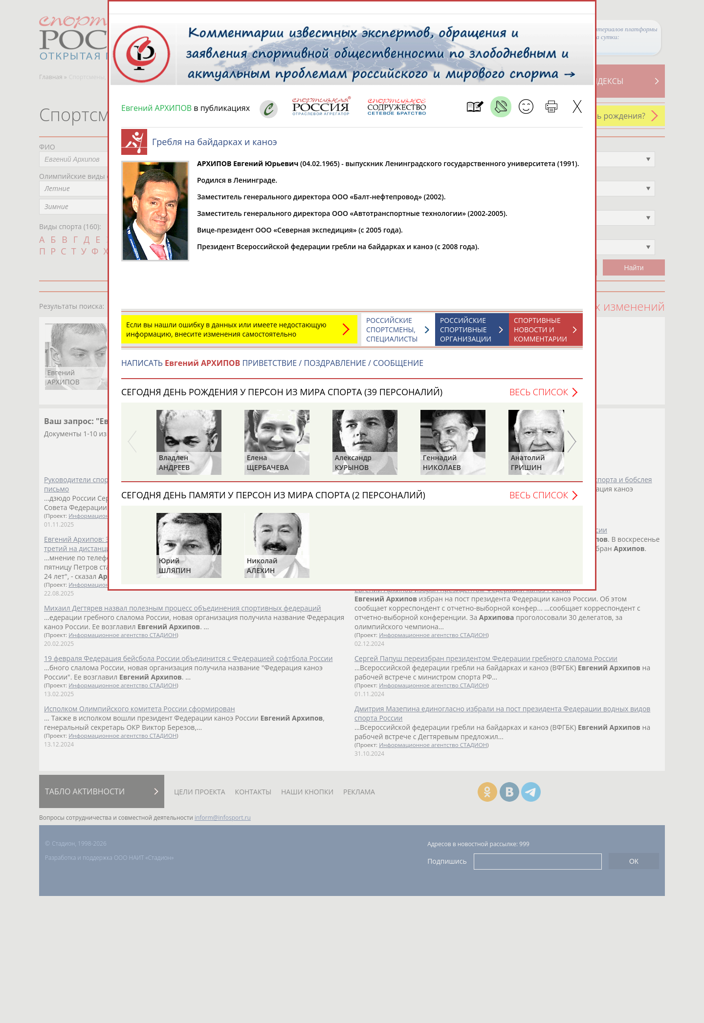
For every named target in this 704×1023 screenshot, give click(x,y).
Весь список (538, 397)
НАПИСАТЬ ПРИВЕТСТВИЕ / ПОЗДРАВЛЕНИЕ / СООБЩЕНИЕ (272, 367)
